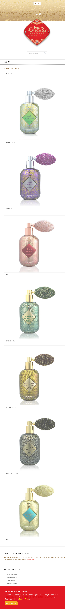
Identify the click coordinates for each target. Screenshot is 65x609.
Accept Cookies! (11, 603)
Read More (30, 559)
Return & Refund (12, 577)
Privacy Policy (11, 580)
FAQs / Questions (12, 583)
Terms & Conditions (12, 574)
